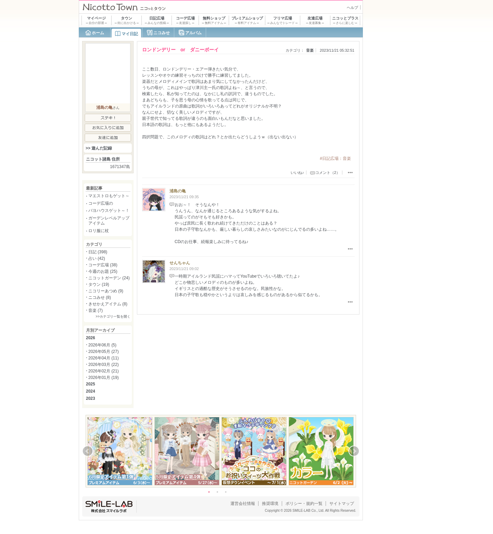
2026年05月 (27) (103, 351)
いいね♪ (297, 172)
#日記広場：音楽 (335, 158)
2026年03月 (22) (103, 364)
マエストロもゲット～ (108, 195)
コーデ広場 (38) (102, 265)
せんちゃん (179, 262)
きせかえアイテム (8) (107, 304)
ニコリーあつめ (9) (105, 291)
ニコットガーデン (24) (109, 278)
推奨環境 (270, 503)
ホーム (98, 32)
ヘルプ (352, 7)
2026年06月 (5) (102, 345)
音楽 (310, 50)
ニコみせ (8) (99, 297)
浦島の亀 (177, 191)
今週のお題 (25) (102, 271)
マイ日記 (130, 33)
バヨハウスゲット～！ (108, 210)
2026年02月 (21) (103, 371)
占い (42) (96, 258)
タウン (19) (98, 284)
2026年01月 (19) (103, 377)
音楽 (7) (95, 310)
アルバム (193, 32)
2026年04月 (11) (103, 358)
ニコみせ (161, 32)
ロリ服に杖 (98, 230)
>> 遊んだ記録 (99, 148)
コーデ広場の (100, 203)
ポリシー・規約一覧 (304, 503)
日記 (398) (97, 252)
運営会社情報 (242, 503)
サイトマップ (341, 503)
